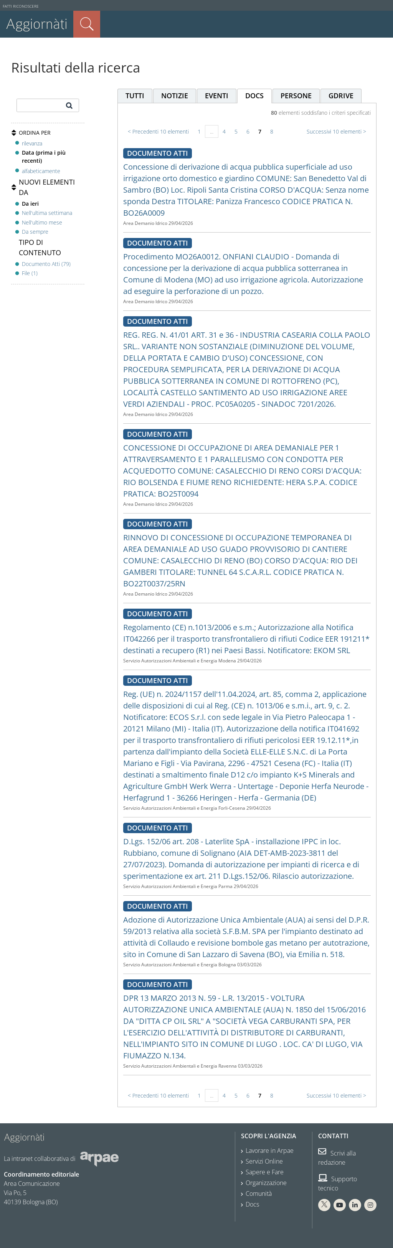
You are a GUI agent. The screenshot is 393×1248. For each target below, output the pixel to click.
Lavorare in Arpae (270, 1150)
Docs (252, 1204)
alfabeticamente (41, 171)
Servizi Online (264, 1161)
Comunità (259, 1193)
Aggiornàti (37, 24)
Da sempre (35, 231)
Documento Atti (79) (46, 263)
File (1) (30, 273)
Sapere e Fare (265, 1172)
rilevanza (32, 143)
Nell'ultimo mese (42, 222)
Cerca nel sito (86, 24)
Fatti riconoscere (21, 6)
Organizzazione (266, 1183)
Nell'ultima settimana (47, 212)
